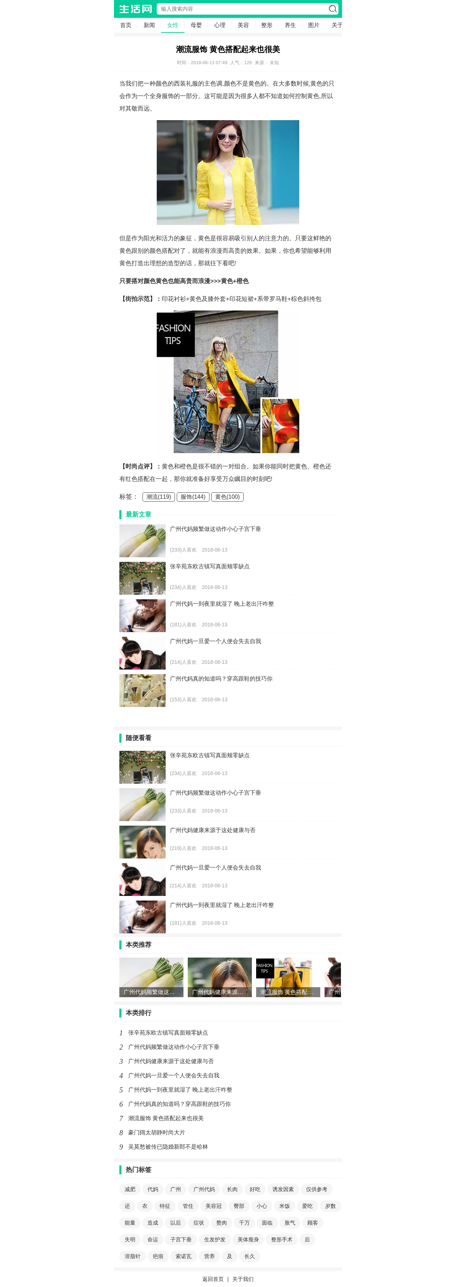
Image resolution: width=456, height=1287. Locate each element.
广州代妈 (204, 1189)
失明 (130, 1239)
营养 (209, 1256)
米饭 (284, 1206)
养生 (290, 25)
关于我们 (243, 1279)
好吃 (255, 1189)
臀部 (239, 1206)
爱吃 (307, 1206)
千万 (244, 1223)
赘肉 (221, 1223)
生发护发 (215, 1239)
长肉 (232, 1189)
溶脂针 (133, 1256)
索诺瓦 (184, 1256)
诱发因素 (283, 1189)
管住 (188, 1206)
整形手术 (281, 1239)
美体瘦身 (248, 1239)
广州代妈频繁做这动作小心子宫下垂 (173, 1047)
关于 (337, 25)
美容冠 (214, 1206)
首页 (125, 25)
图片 (314, 25)
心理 (220, 25)
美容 (243, 25)
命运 (152, 1239)
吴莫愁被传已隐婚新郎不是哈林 (168, 1147)
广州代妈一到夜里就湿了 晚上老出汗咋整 (180, 1090)
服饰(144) (193, 497)
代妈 (152, 1189)
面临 (267, 1223)
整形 (267, 25)
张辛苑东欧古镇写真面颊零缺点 (168, 1033)
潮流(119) (158, 497)
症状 (198, 1223)
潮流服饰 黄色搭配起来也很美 (166, 1118)
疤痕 (158, 1256)
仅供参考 (316, 1189)
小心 (261, 1206)
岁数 (330, 1206)
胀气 (290, 1223)
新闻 (149, 25)
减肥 (130, 1189)
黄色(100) (227, 497)
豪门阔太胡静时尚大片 (156, 1132)
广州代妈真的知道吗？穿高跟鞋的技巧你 (179, 1104)
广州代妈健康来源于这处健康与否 (171, 1061)
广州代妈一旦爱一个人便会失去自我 (173, 1075)
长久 (249, 1256)
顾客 (312, 1223)
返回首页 (213, 1279)
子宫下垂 (181, 1239)
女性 (172, 25)
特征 (165, 1206)
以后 (175, 1223)
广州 (175, 1189)
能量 (130, 1223)
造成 (152, 1223)
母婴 (196, 25)
